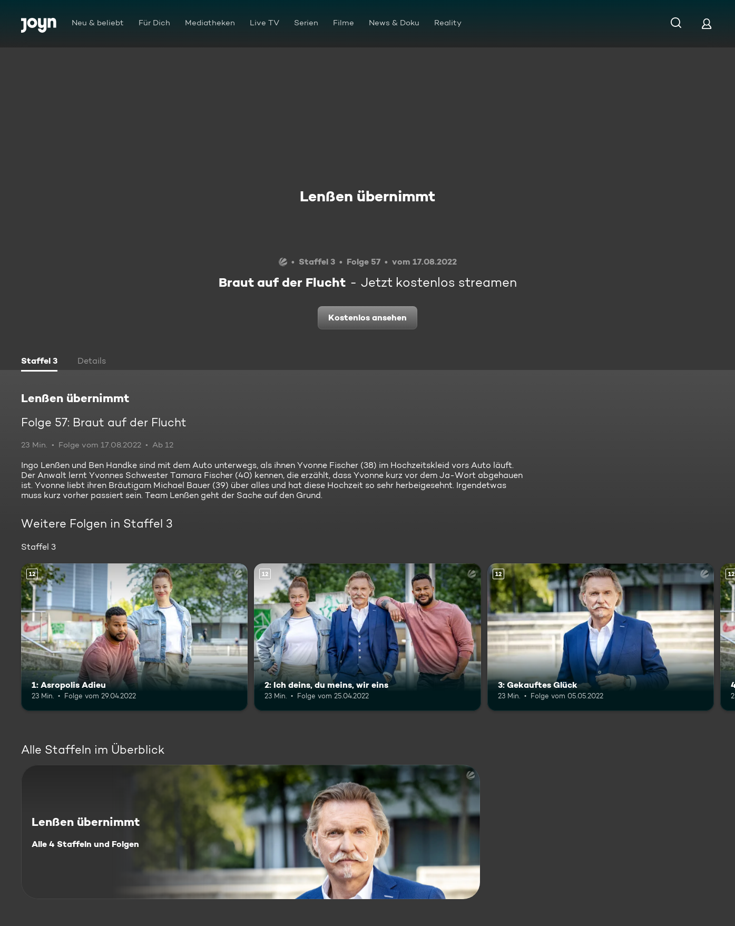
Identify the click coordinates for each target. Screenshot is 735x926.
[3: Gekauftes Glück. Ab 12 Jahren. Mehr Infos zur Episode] (600, 637)
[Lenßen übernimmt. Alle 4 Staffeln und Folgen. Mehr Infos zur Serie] (250, 832)
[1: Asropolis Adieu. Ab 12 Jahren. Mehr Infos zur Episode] (134, 637)
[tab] (39, 362)
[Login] (706, 23)
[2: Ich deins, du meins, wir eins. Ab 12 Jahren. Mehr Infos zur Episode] (367, 637)
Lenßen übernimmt (367, 196)
